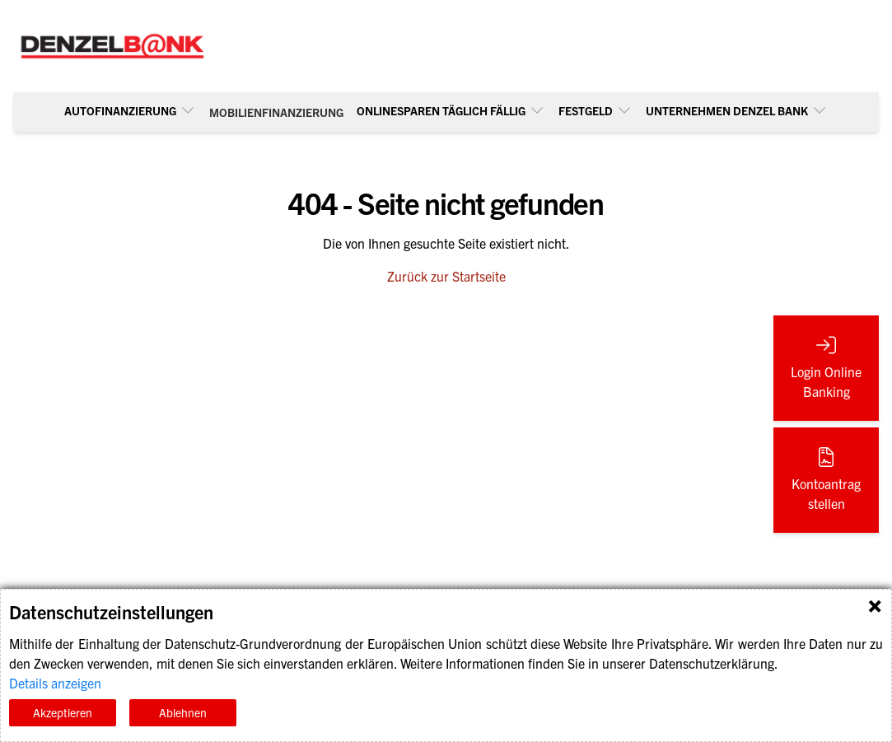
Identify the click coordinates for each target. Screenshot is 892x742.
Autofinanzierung (130, 110)
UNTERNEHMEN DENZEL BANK (737, 110)
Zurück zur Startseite (446, 276)
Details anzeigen (55, 682)
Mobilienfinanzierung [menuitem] (276, 112)
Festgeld (595, 110)
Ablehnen (183, 712)
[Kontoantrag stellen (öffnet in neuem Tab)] (826, 480)
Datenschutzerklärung (711, 663)
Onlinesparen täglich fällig (451, 110)
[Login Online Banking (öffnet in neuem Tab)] (826, 368)
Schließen (874, 606)
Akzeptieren (62, 712)
